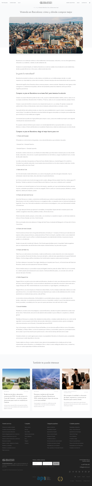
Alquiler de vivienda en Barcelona (8, 431)
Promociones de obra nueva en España (54, 441)
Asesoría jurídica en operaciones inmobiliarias (11, 438)
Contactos (27, 443)
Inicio (35, 7)
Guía (19, 2)
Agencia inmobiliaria (51, 427)
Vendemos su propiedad (6, 445)
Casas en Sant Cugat (73, 434)
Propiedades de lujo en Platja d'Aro (76, 445)
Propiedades (5, 2)
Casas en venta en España (52, 434)
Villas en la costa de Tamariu (75, 441)
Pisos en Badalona (73, 436)
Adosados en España (51, 436)
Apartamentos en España (52, 431)
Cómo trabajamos (28, 436)
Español (78, 476)
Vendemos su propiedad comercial (8, 447)
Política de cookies (79, 480)
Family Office (27, 431)
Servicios (26, 429)
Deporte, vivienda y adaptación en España (10, 443)
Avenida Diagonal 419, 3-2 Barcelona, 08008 (84, 460)
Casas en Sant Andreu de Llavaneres (76, 443)
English (83, 476)
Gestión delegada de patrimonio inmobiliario (10, 434)
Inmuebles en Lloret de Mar (75, 447)
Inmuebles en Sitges (73, 438)
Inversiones (13, 2)
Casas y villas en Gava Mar (75, 429)
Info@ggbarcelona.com (85, 467)
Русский (88, 476)
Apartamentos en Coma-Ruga (75, 431)
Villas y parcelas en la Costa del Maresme (55, 447)
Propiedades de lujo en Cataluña (53, 445)
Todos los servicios (5, 450)
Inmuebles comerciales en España (8, 429)
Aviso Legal (72, 480)
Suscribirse (56, 463)
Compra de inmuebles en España (8, 427)
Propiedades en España (51, 429)
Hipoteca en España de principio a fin (9, 436)
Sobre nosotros (70, 2)
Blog (78, 2)
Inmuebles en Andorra (51, 438)
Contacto (84, 2)
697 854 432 (85, 464)
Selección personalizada (29, 434)
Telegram (26, 441)
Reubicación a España (6, 441)
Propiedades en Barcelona (75, 427)
